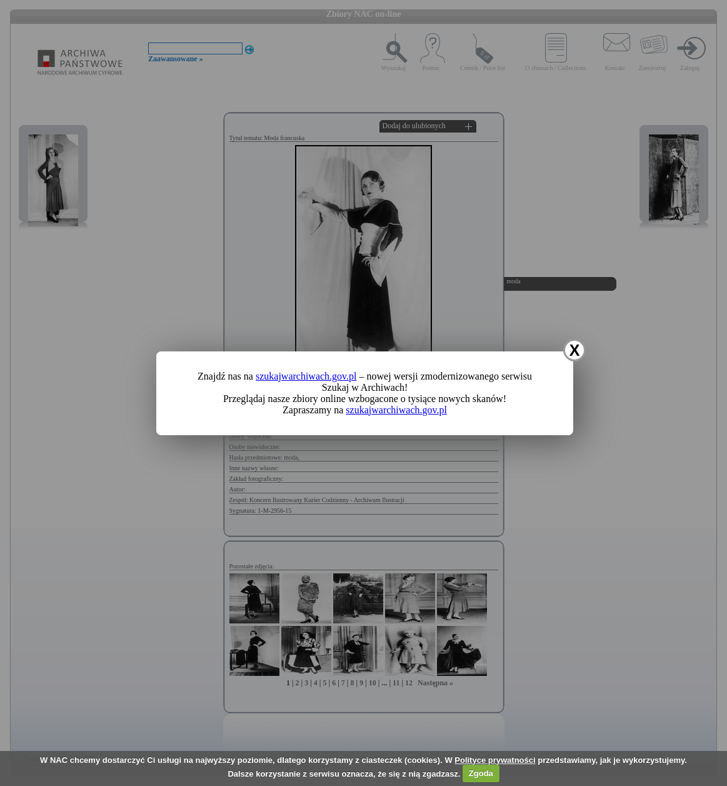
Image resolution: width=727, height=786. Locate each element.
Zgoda (481, 773)
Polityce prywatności (494, 760)
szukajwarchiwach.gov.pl (306, 376)
